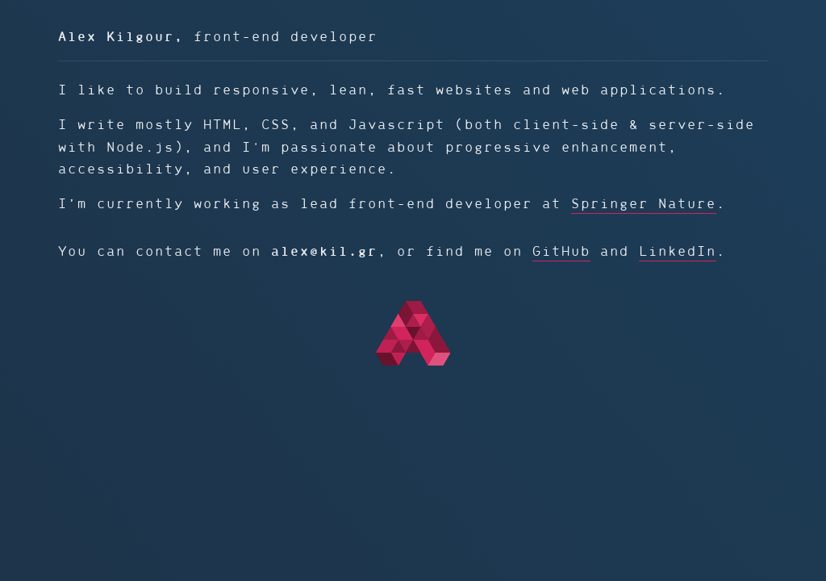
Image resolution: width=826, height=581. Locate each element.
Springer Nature (643, 203)
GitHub (561, 251)
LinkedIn (677, 251)
